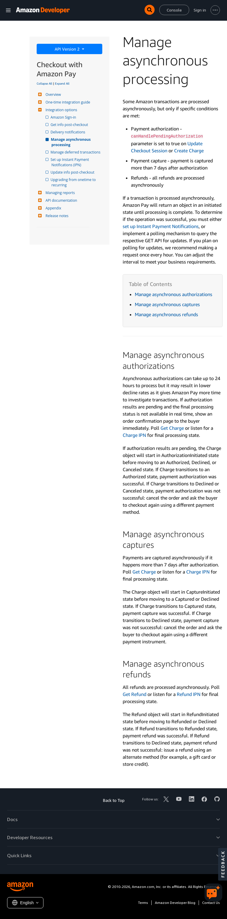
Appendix (52, 208)
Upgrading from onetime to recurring (74, 182)
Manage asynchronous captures (167, 304)
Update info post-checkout (72, 172)
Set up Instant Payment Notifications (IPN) (70, 162)
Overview (52, 94)
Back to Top (113, 800)
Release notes (56, 215)
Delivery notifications (68, 132)
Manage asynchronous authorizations (173, 294)
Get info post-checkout (69, 124)
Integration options (60, 109)
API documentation (60, 200)
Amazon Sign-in (63, 117)
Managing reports (59, 192)
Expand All (62, 83)
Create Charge (189, 151)
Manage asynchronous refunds (166, 314)
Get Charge (172, 428)
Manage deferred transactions (75, 152)
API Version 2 (68, 48)
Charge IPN (134, 435)
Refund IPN (188, 694)
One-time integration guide (67, 102)
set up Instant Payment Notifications (161, 226)
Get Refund (134, 694)
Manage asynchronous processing (71, 142)
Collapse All (44, 83)
